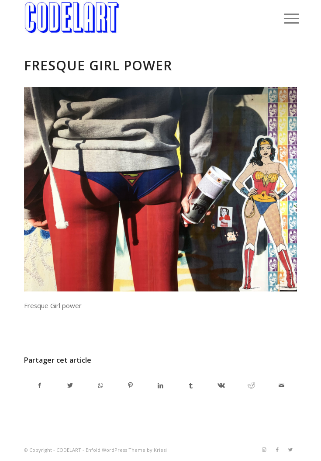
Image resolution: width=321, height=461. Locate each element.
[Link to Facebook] (277, 449)
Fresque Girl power (98, 65)
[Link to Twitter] (290, 449)
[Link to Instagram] (264, 449)
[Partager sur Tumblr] (191, 385)
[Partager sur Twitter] (70, 385)
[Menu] (284, 18)
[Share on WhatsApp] (100, 385)
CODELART (68, 450)
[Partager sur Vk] (221, 385)
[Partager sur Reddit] (251, 385)
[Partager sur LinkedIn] (161, 385)
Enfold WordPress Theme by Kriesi (126, 450)
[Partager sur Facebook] (39, 385)
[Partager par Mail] (282, 385)
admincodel (94, 329)
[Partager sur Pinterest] (130, 385)
